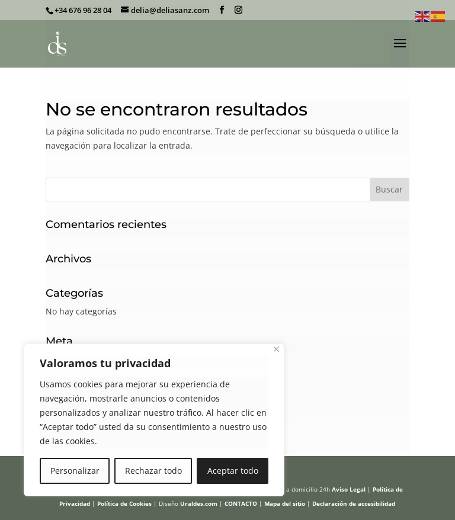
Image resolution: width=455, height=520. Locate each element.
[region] (154, 420)
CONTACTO (241, 503)
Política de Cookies (124, 503)
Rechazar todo (153, 470)
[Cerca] (276, 349)
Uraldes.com (198, 503)
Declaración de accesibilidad (353, 503)
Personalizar (75, 470)
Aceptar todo (232, 470)
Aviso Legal (349, 489)
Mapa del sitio (284, 503)
